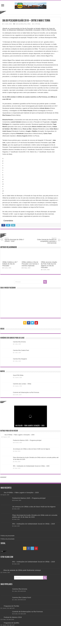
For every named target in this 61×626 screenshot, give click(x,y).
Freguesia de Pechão (11, 606)
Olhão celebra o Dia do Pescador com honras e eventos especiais (30, 263)
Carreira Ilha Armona (19, 342)
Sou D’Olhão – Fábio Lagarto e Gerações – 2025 (29, 426)
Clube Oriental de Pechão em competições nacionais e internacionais (45, 240)
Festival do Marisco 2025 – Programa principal (27, 440)
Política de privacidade (7, 535)
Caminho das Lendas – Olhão (22, 384)
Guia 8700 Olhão (18, 375)
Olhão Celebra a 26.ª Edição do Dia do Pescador (9, 263)
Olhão (28, 24)
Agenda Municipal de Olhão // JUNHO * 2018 (15, 239)
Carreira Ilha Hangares (20, 359)
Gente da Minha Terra (21, 24)
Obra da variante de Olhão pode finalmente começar (22, 570)
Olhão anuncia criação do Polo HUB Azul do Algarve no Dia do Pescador (49, 264)
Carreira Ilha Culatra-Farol (21, 350)
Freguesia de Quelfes (11, 623)
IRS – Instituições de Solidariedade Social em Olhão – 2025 (31, 466)
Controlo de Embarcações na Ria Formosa (26, 392)
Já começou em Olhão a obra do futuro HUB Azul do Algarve (31, 449)
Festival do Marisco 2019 (13, 617)
